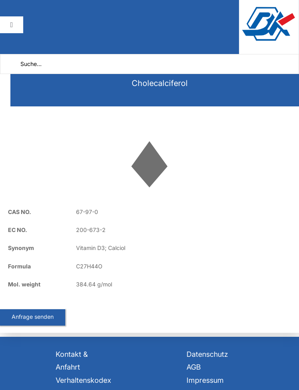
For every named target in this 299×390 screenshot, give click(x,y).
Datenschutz (207, 354)
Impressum (205, 380)
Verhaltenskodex (83, 380)
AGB (194, 367)
